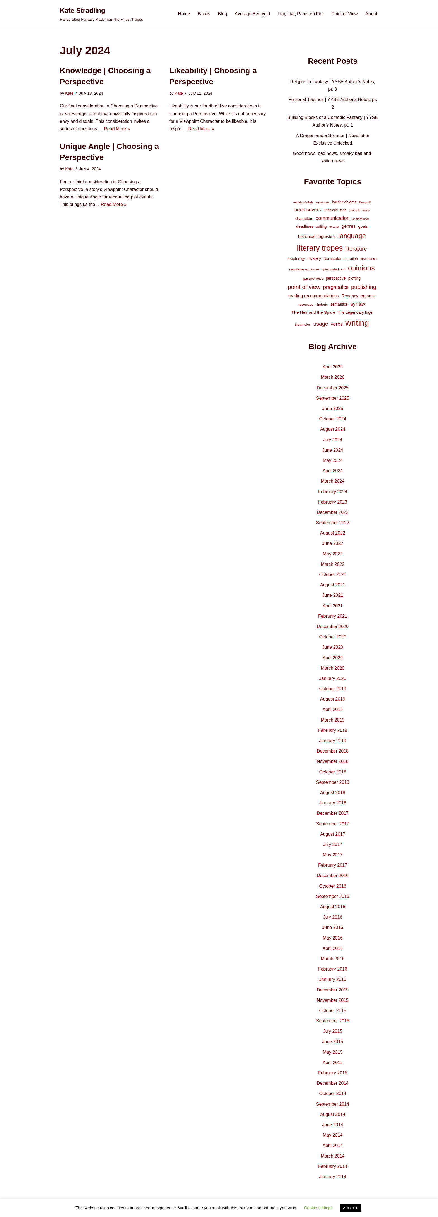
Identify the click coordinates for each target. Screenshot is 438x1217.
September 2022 (332, 522)
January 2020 (332, 678)
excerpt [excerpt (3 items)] (334, 226)
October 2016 (332, 886)
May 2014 (332, 1135)
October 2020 (332, 636)
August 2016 (332, 906)
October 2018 (332, 772)
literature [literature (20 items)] (356, 249)
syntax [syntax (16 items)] (357, 304)
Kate (69, 93)
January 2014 (332, 1176)
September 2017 (332, 823)
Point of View (345, 13)
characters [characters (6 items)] (304, 218)
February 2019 (332, 730)
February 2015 (332, 1072)
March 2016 (333, 958)
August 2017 (332, 834)
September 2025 (332, 398)
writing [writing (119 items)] (357, 322)
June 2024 (332, 450)
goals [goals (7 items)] (363, 226)
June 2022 (332, 543)
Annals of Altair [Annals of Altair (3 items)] (303, 202)
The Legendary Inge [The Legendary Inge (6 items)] (355, 312)
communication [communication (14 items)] (333, 218)
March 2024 (333, 481)
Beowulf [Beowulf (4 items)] (365, 202)
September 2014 (332, 1104)
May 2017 (332, 854)
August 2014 (332, 1114)
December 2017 (333, 813)
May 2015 (332, 1052)
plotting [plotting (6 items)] (354, 278)
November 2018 (333, 761)
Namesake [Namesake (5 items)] (332, 259)
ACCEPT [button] (350, 1208)
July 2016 (332, 917)
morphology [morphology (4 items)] (296, 259)
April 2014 (333, 1145)
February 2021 (332, 616)
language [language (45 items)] (352, 235)
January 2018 (332, 803)
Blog (222, 13)
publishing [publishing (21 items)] (363, 287)
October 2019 (332, 688)
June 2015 (332, 1041)
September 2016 (332, 896)
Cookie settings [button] (318, 1207)
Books (204, 13)
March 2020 (333, 668)
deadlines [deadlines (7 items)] (304, 226)
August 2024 (332, 429)
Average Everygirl (252, 13)
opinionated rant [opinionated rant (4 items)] (333, 269)
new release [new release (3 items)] (368, 258)
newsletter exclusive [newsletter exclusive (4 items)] (304, 269)
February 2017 (332, 865)
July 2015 (332, 1031)
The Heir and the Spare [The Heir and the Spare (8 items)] (313, 312)
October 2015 (332, 1010)
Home (184, 13)
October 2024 (332, 418)
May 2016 (332, 938)
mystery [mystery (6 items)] (314, 258)
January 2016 (332, 979)
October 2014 (332, 1093)
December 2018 (333, 751)
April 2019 (333, 709)
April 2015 (333, 1062)
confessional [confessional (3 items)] (360, 219)
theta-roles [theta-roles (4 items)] (303, 325)
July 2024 (332, 439)
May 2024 (332, 460)
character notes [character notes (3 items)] (359, 210)
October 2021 (332, 574)
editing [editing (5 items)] (321, 226)
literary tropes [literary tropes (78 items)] (320, 248)
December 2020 (333, 626)
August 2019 (332, 699)
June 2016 (332, 927)
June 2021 (332, 595)
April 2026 (333, 367)
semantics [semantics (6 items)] (339, 304)
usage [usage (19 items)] (320, 324)
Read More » (117, 128)
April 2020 (333, 657)
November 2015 (333, 1000)
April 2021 (333, 605)
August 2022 (332, 533)
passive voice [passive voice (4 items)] (313, 279)
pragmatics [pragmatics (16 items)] (336, 287)
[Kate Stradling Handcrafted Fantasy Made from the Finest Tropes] (101, 14)
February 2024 (332, 491)
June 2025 (332, 408)
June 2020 (332, 647)
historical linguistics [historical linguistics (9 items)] (316, 236)
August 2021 (332, 585)
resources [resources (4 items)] (306, 304)
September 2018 (332, 782)
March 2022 (333, 564)
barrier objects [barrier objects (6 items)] (344, 202)
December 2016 (333, 875)
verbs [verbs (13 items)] (337, 324)
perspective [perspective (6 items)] (336, 278)
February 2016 (332, 969)
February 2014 (332, 1166)
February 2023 (332, 502)
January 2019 (332, 740)
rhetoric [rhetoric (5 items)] (322, 304)
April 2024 (333, 470)
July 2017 (332, 844)
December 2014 (333, 1083)
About (371, 13)
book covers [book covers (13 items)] (307, 209)
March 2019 (333, 720)
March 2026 (333, 377)
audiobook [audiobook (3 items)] (322, 202)
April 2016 (333, 948)
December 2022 (333, 512)
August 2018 (332, 792)
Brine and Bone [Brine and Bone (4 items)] (334, 210)
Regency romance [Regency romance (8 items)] (359, 295)
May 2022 (332, 554)
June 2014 (332, 1124)
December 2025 (333, 387)
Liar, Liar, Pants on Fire (301, 13)
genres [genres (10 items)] (349, 226)
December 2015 (333, 990)
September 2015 (332, 1021)
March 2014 (333, 1156)
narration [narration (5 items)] (351, 259)
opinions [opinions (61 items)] (361, 268)
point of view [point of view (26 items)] (304, 287)
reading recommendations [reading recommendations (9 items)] (313, 295)
